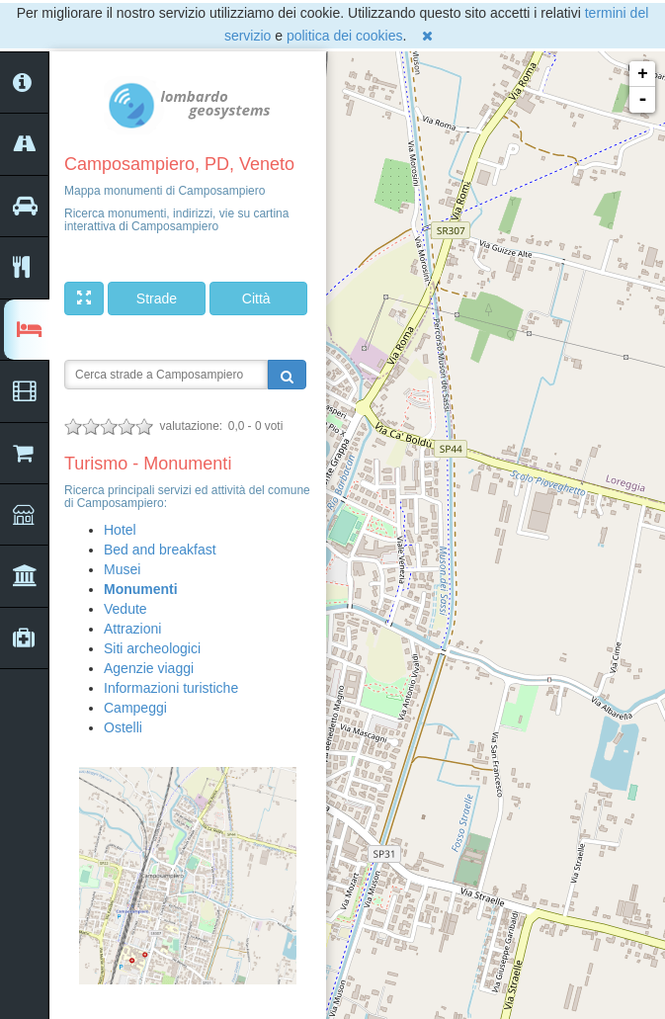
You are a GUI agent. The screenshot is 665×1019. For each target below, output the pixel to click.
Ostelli (123, 727)
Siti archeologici (152, 648)
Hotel (120, 530)
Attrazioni (132, 629)
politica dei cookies (345, 35)
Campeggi (135, 708)
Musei (122, 569)
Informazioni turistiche (171, 688)
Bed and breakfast (160, 549)
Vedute (125, 609)
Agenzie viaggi (149, 668)
